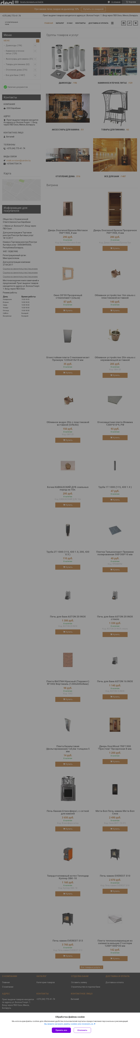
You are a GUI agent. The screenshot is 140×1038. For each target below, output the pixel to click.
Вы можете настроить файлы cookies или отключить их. (69, 1024)
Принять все (61, 1030)
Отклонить (82, 1030)
